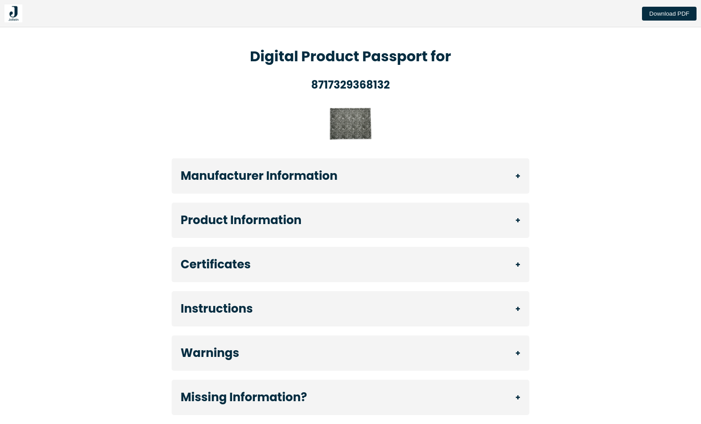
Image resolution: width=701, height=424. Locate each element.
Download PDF (669, 13)
